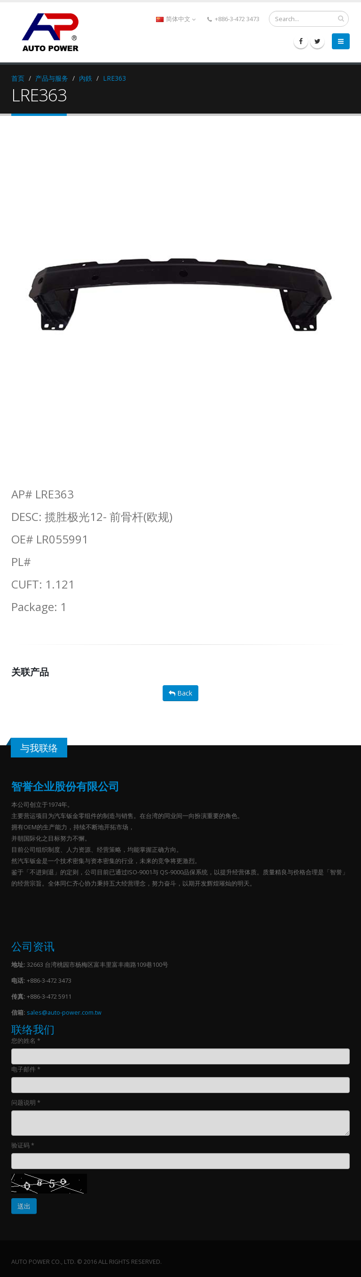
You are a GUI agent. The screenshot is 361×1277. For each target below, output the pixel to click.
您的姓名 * (25, 1041)
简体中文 (176, 19)
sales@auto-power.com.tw (64, 1013)
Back (180, 692)
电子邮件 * (25, 1069)
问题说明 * (25, 1103)
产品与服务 (51, 78)
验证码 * (22, 1145)
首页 (17, 78)
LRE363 (114, 78)
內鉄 (85, 78)
